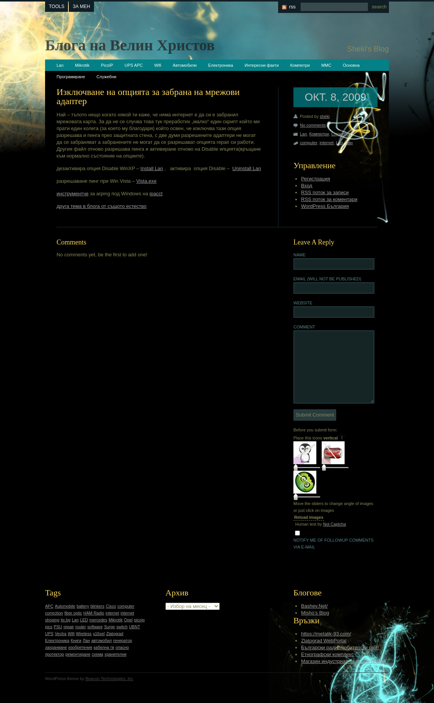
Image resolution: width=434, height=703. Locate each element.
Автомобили (185, 65)
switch (122, 626)
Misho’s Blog (315, 613)
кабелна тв (104, 647)
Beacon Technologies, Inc (109, 678)
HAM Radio (93, 613)
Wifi (157, 65)
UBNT (134, 626)
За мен (81, 6)
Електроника (220, 65)
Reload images (308, 517)
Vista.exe (146, 181)
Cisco (111, 606)
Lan (60, 65)
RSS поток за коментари (329, 199)
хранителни (115, 654)
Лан (349, 142)
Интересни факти (262, 65)
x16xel (99, 633)
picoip (139, 620)
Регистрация (315, 179)
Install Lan (152, 168)
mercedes (98, 620)
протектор (54, 654)
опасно (122, 647)
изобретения (80, 647)
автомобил (101, 640)
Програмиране (71, 76)
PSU (58, 626)
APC (49, 606)
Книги (76, 640)
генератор (122, 640)
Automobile (65, 606)
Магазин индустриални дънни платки (343, 661)
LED (84, 620)
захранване (56, 647)
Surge (109, 626)
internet (326, 142)
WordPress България (325, 206)
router (80, 626)
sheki (325, 116)
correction (54, 613)
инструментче (73, 193)
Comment (304, 327)
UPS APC (134, 65)
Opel (128, 620)
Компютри (300, 65)
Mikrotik (82, 65)
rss (292, 7)
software (94, 626)
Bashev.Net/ (314, 606)
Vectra (60, 633)
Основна (351, 65)
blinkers (98, 606)
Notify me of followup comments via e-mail (333, 543)
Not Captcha (334, 524)
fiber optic (73, 613)
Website (303, 303)
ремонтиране (78, 654)
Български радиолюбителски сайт (340, 647)
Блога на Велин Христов (130, 45)
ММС (326, 65)
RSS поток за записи (325, 192)
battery (82, 606)
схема (97, 654)
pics (48, 626)
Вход (306, 185)
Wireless (84, 633)
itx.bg (65, 620)
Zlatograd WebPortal (324, 640)
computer (308, 142)
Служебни (107, 76)
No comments (313, 125)
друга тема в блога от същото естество (101, 206)
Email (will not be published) (327, 279)
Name (299, 255)
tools (56, 6)
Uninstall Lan (246, 168)
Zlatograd (114, 633)
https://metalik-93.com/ (326, 634)
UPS (49, 633)
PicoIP (107, 65)
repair (68, 626)
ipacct (155, 193)
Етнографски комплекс (327, 654)
